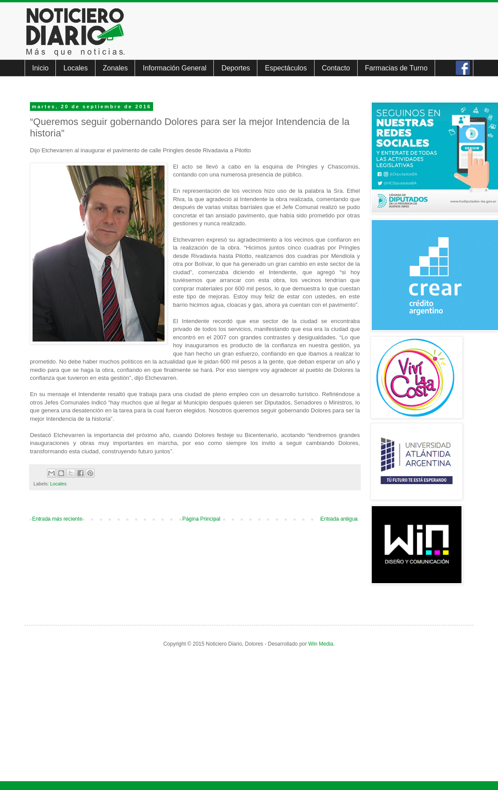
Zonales (115, 68)
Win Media (320, 644)
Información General (174, 68)
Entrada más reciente (57, 519)
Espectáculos (286, 68)
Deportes (235, 68)
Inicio (40, 68)
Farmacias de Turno (396, 68)
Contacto (336, 68)
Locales (75, 68)
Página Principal (201, 519)
